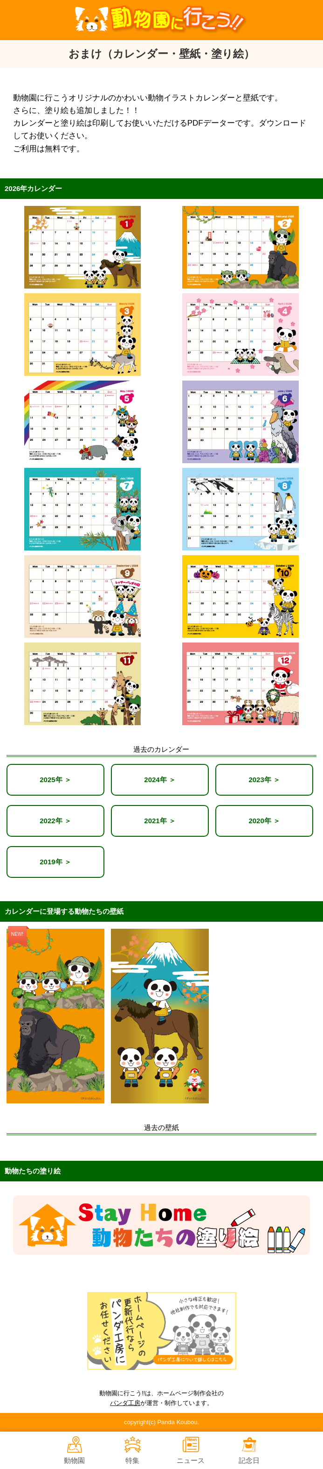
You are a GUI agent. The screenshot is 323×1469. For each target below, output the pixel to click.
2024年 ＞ (160, 780)
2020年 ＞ (264, 821)
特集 (132, 1450)
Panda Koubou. (178, 1422)
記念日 (249, 1450)
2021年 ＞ (160, 821)
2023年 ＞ (264, 780)
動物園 (74, 1450)
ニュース (191, 1450)
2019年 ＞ (55, 862)
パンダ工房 (125, 1402)
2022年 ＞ (55, 821)
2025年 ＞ (55, 780)
